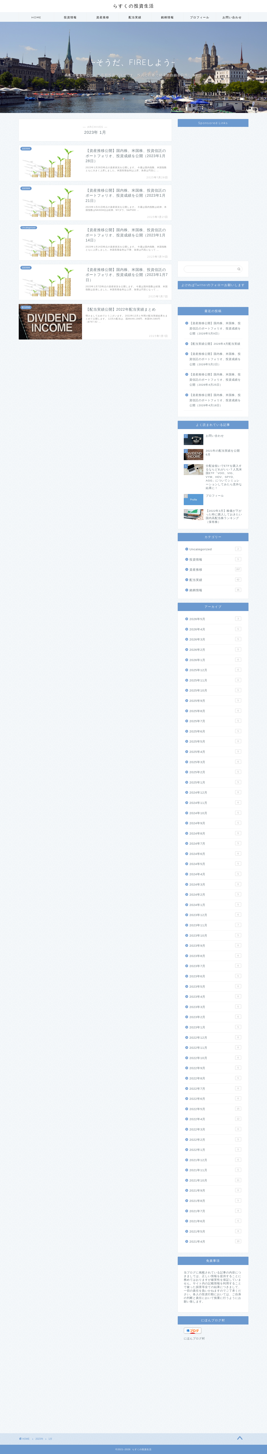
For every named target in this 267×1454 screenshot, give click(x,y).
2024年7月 (215, 843)
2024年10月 (215, 813)
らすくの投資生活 (133, 5)
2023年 (39, 1438)
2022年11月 (215, 1047)
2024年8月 (215, 833)
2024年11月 (215, 802)
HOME (36, 17)
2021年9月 (215, 1190)
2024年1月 (215, 904)
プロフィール (199, 17)
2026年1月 (215, 660)
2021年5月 (215, 1231)
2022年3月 (215, 1129)
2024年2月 (215, 894)
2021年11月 (215, 1170)
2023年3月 (215, 1007)
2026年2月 (215, 649)
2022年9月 (215, 1068)
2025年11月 (215, 680)
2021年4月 (215, 1241)
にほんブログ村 (194, 1338)
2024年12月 (215, 792)
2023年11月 (215, 925)
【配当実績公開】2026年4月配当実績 (214, 343)
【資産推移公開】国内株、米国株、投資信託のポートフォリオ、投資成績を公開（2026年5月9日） (215, 328)
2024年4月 (215, 874)
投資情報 (70, 17)
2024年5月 (215, 864)
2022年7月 (215, 1088)
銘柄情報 (167, 17)
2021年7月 (215, 1211)
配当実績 (135, 17)
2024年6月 (215, 853)
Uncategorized (215, 549)
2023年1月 (215, 1027)
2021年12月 (215, 1160)
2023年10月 (215, 935)
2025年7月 (215, 721)
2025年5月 (215, 741)
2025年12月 (215, 670)
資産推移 (102, 17)
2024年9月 (215, 823)
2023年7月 (215, 966)
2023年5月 (215, 986)
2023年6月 (215, 976)
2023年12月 (215, 915)
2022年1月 (215, 1149)
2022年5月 (215, 1109)
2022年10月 (215, 1058)
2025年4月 (215, 751)
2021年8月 (215, 1200)
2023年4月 (215, 996)
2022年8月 (215, 1078)
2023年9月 (215, 945)
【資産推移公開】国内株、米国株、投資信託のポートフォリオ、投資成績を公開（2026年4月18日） (215, 400)
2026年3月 (215, 639)
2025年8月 (215, 711)
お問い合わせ (232, 17)
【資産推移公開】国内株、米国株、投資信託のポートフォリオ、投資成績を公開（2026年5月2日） (215, 359)
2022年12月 (215, 1037)
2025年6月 (215, 731)
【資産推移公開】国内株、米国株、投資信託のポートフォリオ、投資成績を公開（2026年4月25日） (215, 379)
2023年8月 (215, 956)
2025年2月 (215, 772)
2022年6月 (215, 1098)
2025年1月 (215, 782)
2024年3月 (215, 884)
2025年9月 (215, 700)
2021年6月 (215, 1221)
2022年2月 (215, 1139)
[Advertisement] (213, 190)
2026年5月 (215, 619)
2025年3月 (215, 762)
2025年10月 (215, 690)
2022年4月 (215, 1119)
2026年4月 (215, 629)
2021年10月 (215, 1180)
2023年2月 (215, 1017)
